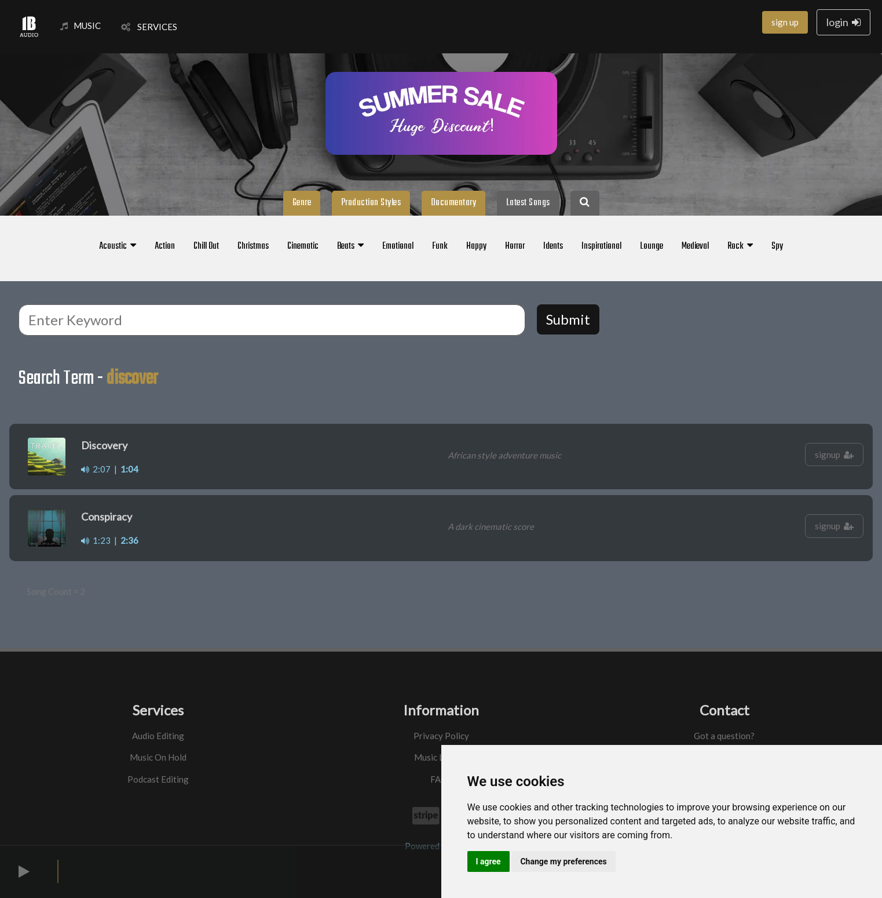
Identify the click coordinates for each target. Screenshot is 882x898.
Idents (553, 246)
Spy (777, 246)
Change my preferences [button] (563, 861)
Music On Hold (158, 757)
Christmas (253, 246)
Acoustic (117, 246)
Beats (350, 246)
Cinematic (303, 246)
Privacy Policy (441, 735)
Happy (476, 246)
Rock (740, 246)
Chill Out (206, 246)
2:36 (129, 540)
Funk (440, 246)
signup (834, 454)
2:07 (96, 469)
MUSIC (80, 25)
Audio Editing (158, 735)
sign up (785, 22)
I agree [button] (488, 861)
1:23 (96, 540)
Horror (515, 246)
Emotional (397, 246)
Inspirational (601, 246)
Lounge (651, 246)
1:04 (129, 469)
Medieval (695, 246)
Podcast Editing (158, 779)
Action (165, 246)
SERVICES (149, 26)
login (843, 22)
